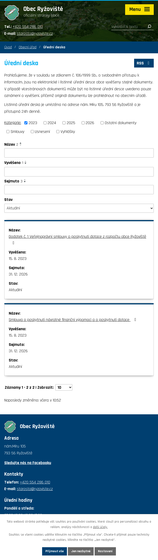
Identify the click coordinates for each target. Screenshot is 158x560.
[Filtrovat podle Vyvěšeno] (79, 171)
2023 (33, 123)
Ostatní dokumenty (120, 123)
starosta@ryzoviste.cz (35, 33)
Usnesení (42, 131)
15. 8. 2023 (17, 258)
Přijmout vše (54, 551)
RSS (144, 63)
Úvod (8, 47)
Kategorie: (12, 122)
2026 (90, 123)
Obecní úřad (27, 47)
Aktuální (15, 290)
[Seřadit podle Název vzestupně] (20, 143)
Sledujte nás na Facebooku (27, 462)
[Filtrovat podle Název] (79, 153)
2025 (71, 123)
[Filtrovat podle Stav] (79, 208)
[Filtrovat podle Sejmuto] (79, 189)
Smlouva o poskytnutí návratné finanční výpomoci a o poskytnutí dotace (73, 319)
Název (11, 144)
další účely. (100, 527)
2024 (52, 123)
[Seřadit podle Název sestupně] (20, 145)
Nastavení (105, 551)
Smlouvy (17, 131)
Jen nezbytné (80, 551)
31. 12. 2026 (18, 274)
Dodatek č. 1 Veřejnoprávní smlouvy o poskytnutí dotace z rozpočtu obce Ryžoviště (77, 239)
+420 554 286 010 (28, 26)
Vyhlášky (68, 131)
